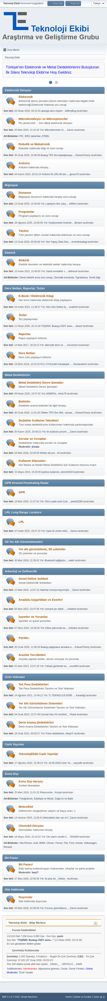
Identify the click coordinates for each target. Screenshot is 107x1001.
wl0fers (73, 203)
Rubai (73, 714)
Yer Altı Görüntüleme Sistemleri (40, 703)
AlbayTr (69, 733)
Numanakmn (80, 364)
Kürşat (58, 792)
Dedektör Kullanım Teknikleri (39, 420)
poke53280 (77, 501)
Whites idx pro (48, 453)
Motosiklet (26, 806)
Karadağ (80, 695)
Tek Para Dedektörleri (34, 684)
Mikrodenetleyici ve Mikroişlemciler (43, 119)
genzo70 (74, 174)
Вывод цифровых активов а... (57, 647)
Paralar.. (24, 637)
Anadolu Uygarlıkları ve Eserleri (41, 599)
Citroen (50, 843)
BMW (42, 843)
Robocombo (46, 792)
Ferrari (58, 843)
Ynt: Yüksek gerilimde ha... (54, 666)
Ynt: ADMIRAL (49, 393)
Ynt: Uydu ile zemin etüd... (55, 531)
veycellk (77, 763)
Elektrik (24, 260)
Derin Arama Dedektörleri (36, 722)
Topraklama (81, 277)
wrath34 (73, 307)
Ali (58, 453)
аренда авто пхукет (52, 110)
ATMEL (46, 136)
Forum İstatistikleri (22, 930)
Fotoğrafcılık (26, 798)
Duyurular (25, 897)
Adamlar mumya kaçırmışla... (55, 590)
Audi (35, 843)
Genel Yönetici (76, 968)
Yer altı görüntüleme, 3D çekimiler (42, 549)
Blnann (78, 222)
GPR (22, 492)
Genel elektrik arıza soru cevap (35, 277)
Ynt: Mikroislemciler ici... (53, 130)
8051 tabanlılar (33, 136)
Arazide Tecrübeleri (32, 655)
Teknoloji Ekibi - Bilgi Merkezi (27, 922)
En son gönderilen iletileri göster (24, 943)
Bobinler (24, 401)
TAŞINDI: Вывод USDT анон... (57, 326)
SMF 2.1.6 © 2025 (11, 997)
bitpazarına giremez (48, 968)
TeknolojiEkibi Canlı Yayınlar (38, 754)
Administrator (30, 968)
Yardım (68, 997)
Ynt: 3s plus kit (47, 878)
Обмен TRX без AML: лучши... (57, 412)
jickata (35, 446)
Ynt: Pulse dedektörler (52, 733)
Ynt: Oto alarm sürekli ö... (54, 836)
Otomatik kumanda (64, 277)
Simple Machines (29, 997)
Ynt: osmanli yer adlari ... (53, 609)
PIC (21, 136)
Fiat (66, 843)
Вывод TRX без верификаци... (57, 155)
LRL (21, 521)
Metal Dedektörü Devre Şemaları (41, 382)
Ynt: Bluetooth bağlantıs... (53, 560)
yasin (60, 936)
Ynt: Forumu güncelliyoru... (54, 908)
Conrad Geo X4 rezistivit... (55, 714)
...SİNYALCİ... (67, 964)
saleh (71, 560)
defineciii (73, 271)
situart (78, 326)
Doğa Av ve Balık (64, 798)
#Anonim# (72, 345)
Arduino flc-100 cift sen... (55, 174)
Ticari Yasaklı (26, 972)
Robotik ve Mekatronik (34, 144)
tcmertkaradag (79, 241)
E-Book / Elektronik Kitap (36, 296)
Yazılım (24, 230)
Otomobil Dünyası (31, 825)
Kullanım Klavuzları (32, 460)
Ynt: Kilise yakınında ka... (53, 628)
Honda (78, 843)
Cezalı (64, 968)
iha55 (79, 964)
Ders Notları (27, 353)
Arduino (24, 163)
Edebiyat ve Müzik (43, 798)
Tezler (23, 315)
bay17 (35, 872)
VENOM (74, 836)
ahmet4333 (67, 472)
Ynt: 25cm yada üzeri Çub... (54, 501)
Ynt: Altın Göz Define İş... (54, 307)
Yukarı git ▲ (99, 997)
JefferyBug (70, 110)
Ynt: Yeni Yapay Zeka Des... (55, 241)
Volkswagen (90, 843)
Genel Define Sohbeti (33, 578)
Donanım (25, 192)
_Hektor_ (62, 878)
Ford (71, 843)
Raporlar (25, 334)
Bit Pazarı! (26, 864)
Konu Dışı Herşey (31, 781)
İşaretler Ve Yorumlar (33, 616)
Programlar (26, 211)
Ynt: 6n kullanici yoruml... (55, 431)
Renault (8, 847)
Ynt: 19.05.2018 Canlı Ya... (58, 763)
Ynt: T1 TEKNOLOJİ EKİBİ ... (59, 695)
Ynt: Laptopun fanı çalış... (54, 203)
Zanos (70, 130)
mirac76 (62, 393)
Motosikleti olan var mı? (56, 817)
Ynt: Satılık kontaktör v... (54, 271)
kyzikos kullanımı (50, 472)
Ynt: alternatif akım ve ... (53, 345)
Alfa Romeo (25, 843)
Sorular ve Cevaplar (32, 438)
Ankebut (71, 609)
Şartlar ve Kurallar (82, 997)
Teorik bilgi (94, 277)
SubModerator (14, 968)
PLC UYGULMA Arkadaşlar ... (56, 364)
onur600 (74, 666)
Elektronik (26, 96)
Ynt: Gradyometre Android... (58, 222)
